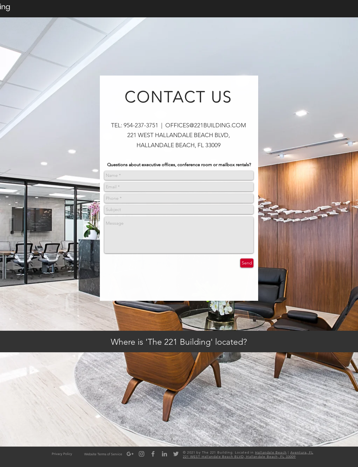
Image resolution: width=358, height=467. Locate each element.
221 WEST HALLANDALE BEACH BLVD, (178, 135)
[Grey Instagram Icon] (141, 453)
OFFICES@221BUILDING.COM (205, 125)
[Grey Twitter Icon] (176, 453)
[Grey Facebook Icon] (153, 453)
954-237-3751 (141, 125)
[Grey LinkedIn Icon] (164, 453)
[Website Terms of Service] (103, 454)
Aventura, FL (301, 452)
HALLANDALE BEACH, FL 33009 (178, 145)
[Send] (246, 263)
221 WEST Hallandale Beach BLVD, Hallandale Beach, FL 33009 (239, 456)
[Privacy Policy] (62, 453)
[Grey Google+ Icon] (130, 453)
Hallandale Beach (271, 452)
